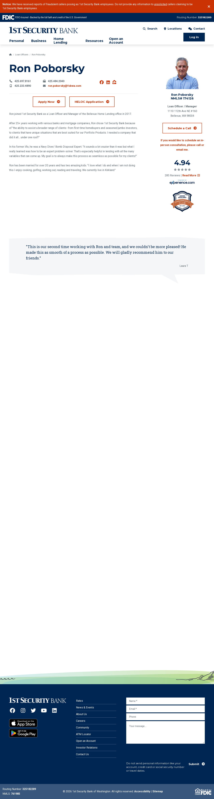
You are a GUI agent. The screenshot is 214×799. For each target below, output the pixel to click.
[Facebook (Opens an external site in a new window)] (12, 710)
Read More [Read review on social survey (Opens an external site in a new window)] (191, 175)
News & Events (85, 707)
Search (150, 28)
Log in (194, 37)
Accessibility (142, 791)
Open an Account (86, 741)
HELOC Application (95, 101)
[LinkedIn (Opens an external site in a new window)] (54, 710)
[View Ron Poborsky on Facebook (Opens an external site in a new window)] (101, 82)
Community (82, 727)
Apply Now (46, 101)
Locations (173, 28)
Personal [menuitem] (16, 41)
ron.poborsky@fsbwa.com (64, 85)
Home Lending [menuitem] (60, 40)
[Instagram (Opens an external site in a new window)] (23, 710)
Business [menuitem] (38, 41)
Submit (194, 764)
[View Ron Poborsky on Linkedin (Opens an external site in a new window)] (108, 82)
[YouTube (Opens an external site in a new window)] (44, 710)
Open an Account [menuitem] (116, 40)
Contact (196, 28)
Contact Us (82, 754)
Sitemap (157, 791)
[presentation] (151, 751)
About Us (81, 714)
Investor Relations (86, 747)
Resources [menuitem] (94, 41)
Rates (79, 700)
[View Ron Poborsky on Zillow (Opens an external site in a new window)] (114, 82)
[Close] (208, 6)
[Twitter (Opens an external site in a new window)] (33, 710)
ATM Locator (83, 734)
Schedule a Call (185, 128)
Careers (80, 720)
